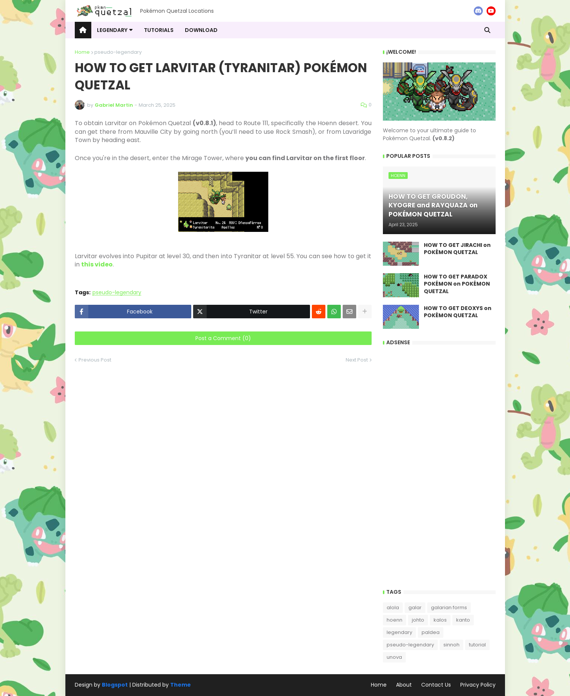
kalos (440, 619)
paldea (431, 632)
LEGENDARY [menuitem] (112, 30)
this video (97, 264)
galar (415, 607)
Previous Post (95, 359)
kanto (463, 619)
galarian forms (449, 607)
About (404, 684)
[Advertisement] (439, 465)
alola (393, 607)
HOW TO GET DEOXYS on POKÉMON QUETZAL (457, 312)
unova (394, 657)
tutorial (477, 644)
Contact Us (436, 684)
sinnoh (451, 644)
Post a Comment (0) (223, 338)
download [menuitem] (201, 30)
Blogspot (115, 684)
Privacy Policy (478, 684)
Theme (180, 684)
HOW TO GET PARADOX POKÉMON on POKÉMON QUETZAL (457, 284)
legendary (399, 632)
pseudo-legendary (118, 52)
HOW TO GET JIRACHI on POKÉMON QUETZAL (457, 249)
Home (82, 52)
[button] (487, 30)
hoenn (394, 619)
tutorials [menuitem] (159, 30)
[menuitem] (83, 30)
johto (418, 619)
